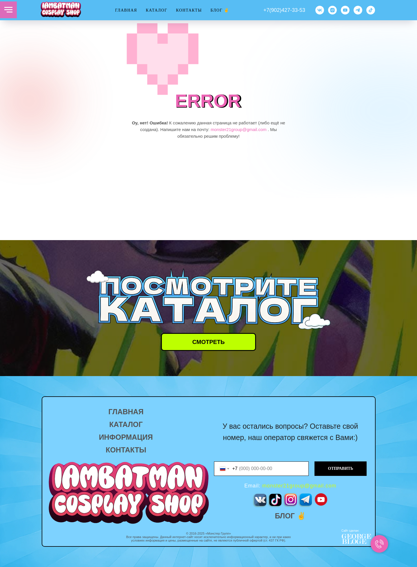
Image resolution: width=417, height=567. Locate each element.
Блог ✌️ (220, 10)
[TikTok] (370, 10)
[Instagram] (332, 10)
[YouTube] (345, 10)
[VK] (319, 10)
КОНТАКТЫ (189, 10)
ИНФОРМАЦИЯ (126, 437)
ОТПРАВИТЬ (340, 468)
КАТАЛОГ (156, 10)
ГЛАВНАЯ (126, 10)
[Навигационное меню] (8, 10)
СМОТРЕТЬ (208, 342)
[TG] (358, 10)
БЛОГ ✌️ (290, 516)
